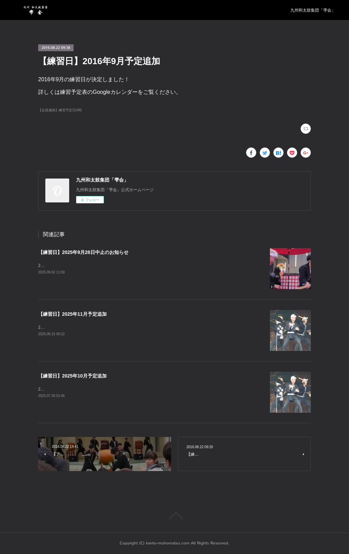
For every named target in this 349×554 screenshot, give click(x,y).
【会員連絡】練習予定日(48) (60, 110)
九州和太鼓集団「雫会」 (312, 10)
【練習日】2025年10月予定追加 (72, 376)
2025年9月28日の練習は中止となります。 (77, 265)
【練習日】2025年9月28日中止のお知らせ (83, 252)
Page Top (174, 516)
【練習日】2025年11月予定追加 (72, 314)
